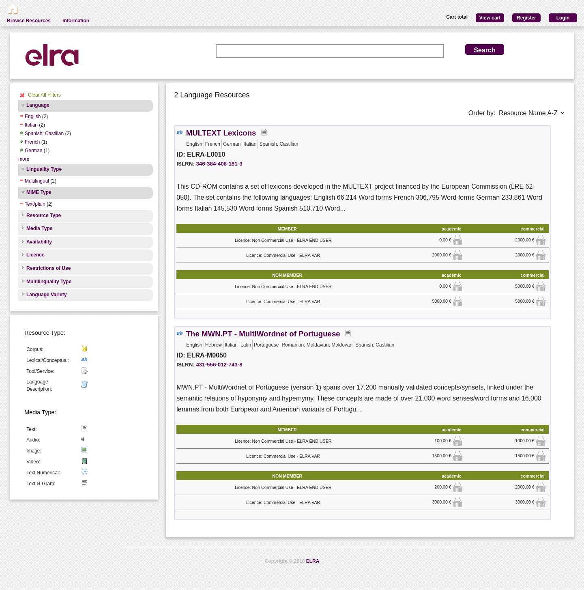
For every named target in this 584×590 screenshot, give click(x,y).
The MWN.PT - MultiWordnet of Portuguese (263, 333)
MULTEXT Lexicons (221, 133)
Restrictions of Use (48, 268)
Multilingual (37, 181)
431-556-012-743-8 (219, 365)
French (32, 142)
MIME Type (39, 192)
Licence (35, 255)
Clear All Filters (44, 95)
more (23, 159)
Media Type (39, 228)
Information (75, 21)
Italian (31, 125)
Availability (39, 242)
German (33, 150)
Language (37, 105)
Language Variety (46, 294)
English (33, 116)
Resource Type (43, 215)
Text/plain (35, 204)
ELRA (313, 561)
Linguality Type (44, 169)
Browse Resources (29, 21)
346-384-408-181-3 (219, 164)
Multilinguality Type (48, 281)
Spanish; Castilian (44, 133)
